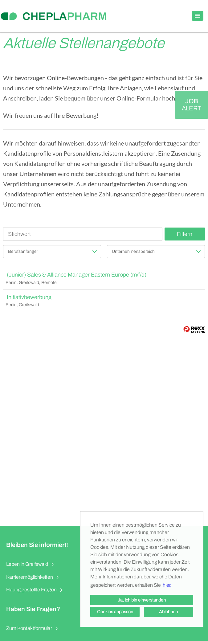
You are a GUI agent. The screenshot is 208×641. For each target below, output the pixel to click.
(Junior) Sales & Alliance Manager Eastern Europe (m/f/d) (76, 275)
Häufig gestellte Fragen (31, 589)
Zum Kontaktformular (29, 628)
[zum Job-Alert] (191, 105)
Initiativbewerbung (29, 297)
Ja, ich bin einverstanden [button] (142, 600)
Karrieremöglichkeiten (29, 577)
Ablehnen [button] (168, 611)
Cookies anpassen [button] (115, 611)
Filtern (184, 234)
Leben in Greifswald (27, 564)
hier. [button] (167, 585)
